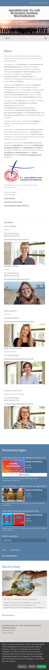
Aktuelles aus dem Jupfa (13, 202)
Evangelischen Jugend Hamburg (16, 152)
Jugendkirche (18, 145)
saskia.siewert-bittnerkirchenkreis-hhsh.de (19, 321)
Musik (4, 550)
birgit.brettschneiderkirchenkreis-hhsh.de (18, 359)
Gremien (36, 121)
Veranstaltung (14, 550)
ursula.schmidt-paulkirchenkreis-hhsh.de (18, 404)
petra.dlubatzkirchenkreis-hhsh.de (16, 239)
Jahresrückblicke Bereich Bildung (16, 205)
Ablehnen (32, 666)
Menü (6, 38)
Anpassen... (22, 666)
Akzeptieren (41, 666)
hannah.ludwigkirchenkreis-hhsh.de (17, 279)
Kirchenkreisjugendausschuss (30, 155)
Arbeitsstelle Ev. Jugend (32, 147)
